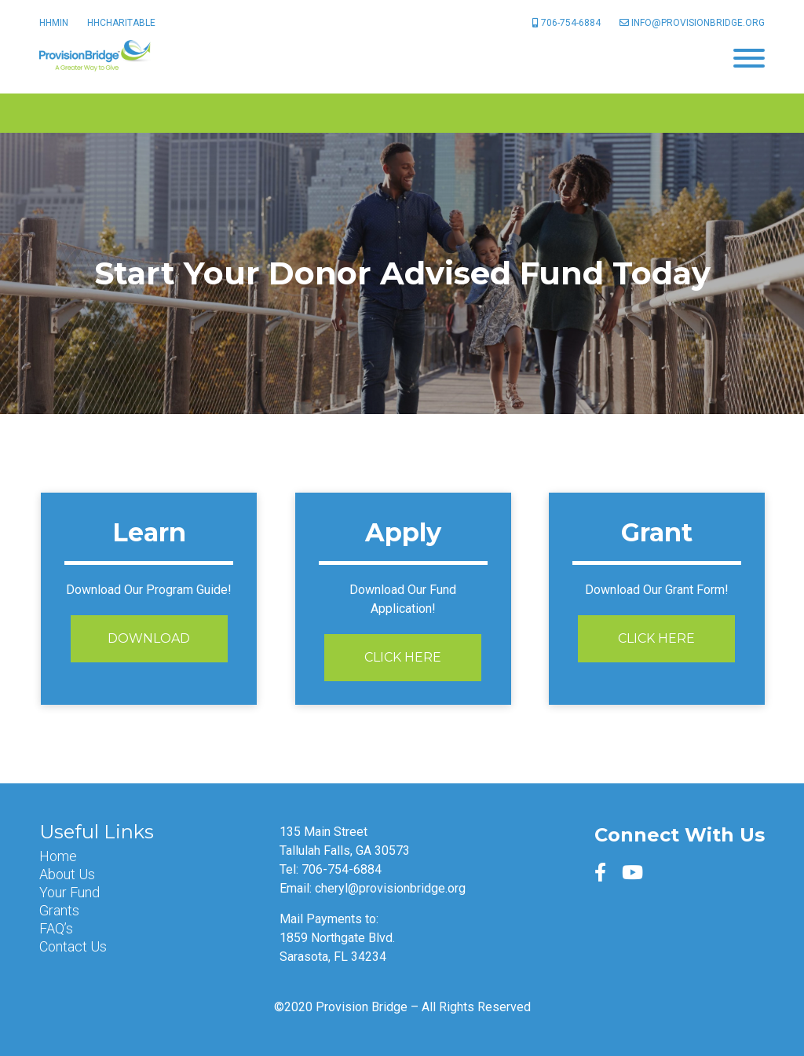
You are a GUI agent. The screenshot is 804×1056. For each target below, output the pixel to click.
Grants (59, 911)
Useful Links (96, 832)
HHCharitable (121, 22)
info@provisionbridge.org (692, 22)
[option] (402, 273)
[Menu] (749, 57)
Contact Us (73, 947)
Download (149, 638)
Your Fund (69, 893)
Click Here (402, 657)
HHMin (53, 22)
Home (58, 856)
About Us (67, 874)
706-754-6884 (566, 22)
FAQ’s (56, 929)
